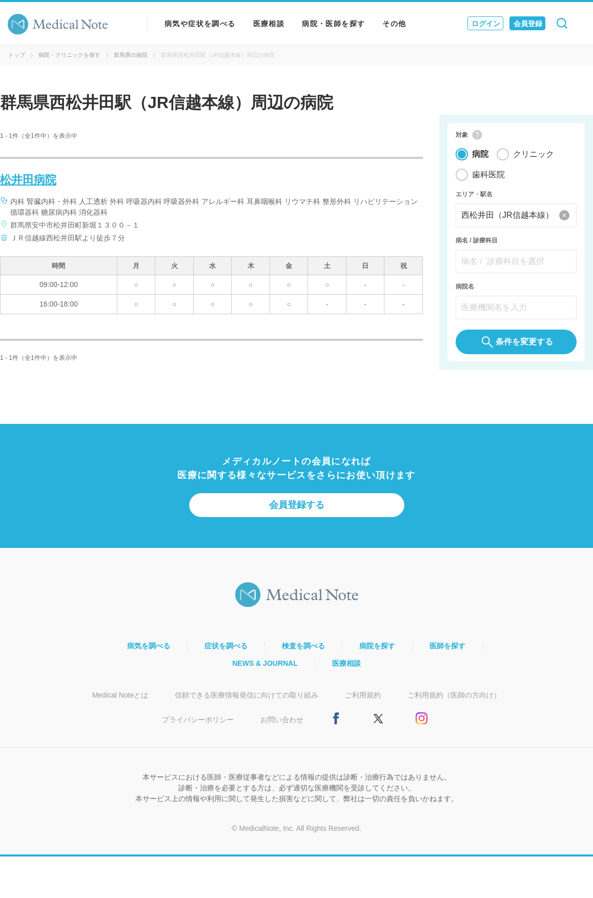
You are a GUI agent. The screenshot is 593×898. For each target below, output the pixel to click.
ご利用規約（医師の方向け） (454, 700)
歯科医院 (488, 179)
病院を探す (377, 650)
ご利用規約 (363, 700)
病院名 (465, 291)
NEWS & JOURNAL (265, 668)
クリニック (533, 158)
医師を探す (447, 650)
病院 (480, 158)
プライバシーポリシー (198, 724)
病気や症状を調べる (200, 23)
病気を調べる (148, 650)
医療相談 (269, 23)
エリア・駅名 (474, 199)
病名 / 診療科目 (477, 245)
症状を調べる (226, 650)
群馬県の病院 (131, 55)
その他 (394, 23)
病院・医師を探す (333, 23)
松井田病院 (28, 179)
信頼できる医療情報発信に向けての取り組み (246, 700)
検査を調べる (303, 650)
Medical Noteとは (120, 700)
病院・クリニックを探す (69, 55)
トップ (16, 55)
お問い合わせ (281, 724)
